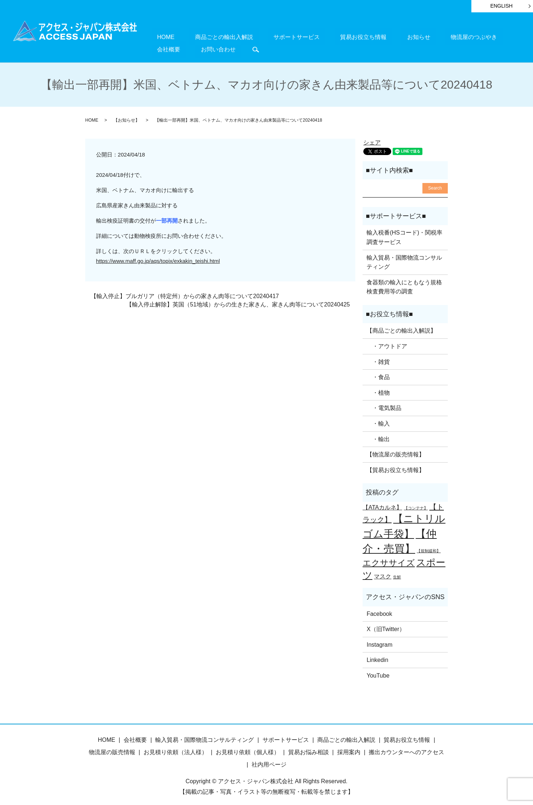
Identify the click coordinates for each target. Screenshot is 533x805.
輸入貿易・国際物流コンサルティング (404, 259)
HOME (160, 37)
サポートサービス (268, 37)
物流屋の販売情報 (112, 748)
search (157, 48)
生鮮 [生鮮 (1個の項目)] (397, 573)
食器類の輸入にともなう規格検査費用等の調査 (404, 283)
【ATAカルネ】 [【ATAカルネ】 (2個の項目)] (382, 503)
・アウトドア (387, 343)
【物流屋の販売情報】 (396, 451)
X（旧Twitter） (386, 625)
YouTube (378, 672)
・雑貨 (378, 358)
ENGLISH (501, 6)
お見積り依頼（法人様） (175, 748)
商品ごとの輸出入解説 (207, 37)
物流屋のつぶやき (412, 37)
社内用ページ (269, 761)
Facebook (379, 610)
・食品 (378, 373)
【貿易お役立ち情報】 (396, 466)
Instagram (379, 641)
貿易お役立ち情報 (324, 37)
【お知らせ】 (126, 116)
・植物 (378, 389)
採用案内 (348, 748)
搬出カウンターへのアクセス (406, 748)
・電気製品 (384, 404)
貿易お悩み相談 (308, 748)
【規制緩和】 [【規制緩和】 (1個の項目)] (429, 547)
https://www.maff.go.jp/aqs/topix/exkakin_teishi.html (158, 257)
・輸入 (378, 420)
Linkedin (377, 656)
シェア (372, 139)
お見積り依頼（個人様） (248, 748)
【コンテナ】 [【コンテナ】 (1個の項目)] (416, 504)
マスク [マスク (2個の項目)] (382, 572)
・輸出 (378, 435)
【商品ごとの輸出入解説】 (401, 327)
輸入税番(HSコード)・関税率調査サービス (404, 233)
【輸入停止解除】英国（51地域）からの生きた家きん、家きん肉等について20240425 (238, 301)
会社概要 (456, 37)
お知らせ (368, 37)
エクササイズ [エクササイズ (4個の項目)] (389, 559)
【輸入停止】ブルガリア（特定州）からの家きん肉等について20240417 (185, 292)
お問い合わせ (495, 37)
